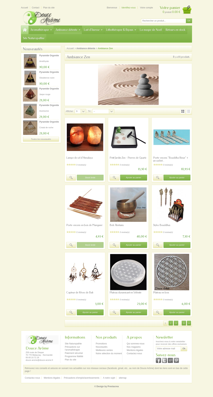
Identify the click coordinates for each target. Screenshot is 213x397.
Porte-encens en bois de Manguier (84, 225)
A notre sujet (109, 378)
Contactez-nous (134, 353)
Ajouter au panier (133, 177)
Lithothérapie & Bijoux (121, 30)
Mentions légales (135, 350)
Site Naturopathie (33, 38)
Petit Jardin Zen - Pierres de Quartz (128, 157)
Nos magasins (134, 347)
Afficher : (70, 111)
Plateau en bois (161, 292)
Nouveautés (32, 49)
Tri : (90, 111)
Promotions (101, 343)
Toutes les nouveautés (41, 139)
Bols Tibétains (117, 225)
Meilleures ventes (104, 350)
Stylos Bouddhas (161, 225)
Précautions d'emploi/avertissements (81, 378)
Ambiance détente (68, 30)
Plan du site (70, 359)
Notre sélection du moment (109, 353)
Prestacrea (113, 386)
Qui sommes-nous (135, 343)
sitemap (123, 378)
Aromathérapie (41, 30)
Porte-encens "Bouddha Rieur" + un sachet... (170, 159)
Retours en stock (175, 30)
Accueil (70, 48)
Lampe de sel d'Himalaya (79, 157)
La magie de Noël (151, 30)
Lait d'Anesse (93, 30)
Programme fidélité (74, 356)
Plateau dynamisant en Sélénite (125, 292)
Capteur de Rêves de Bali (79, 292)
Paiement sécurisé (74, 353)
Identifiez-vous (129, 7)
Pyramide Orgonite (49, 55)
